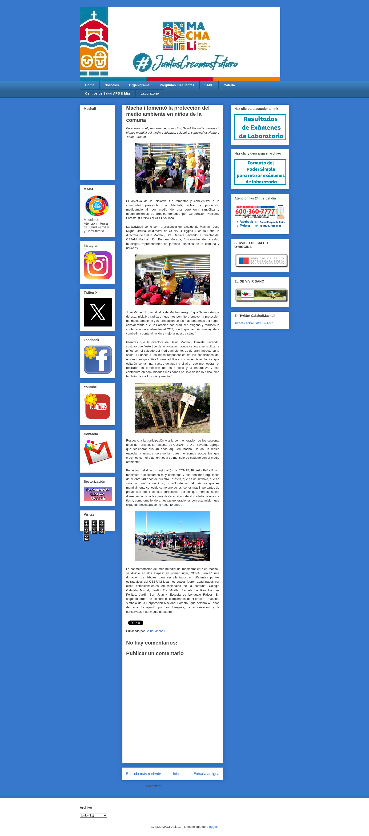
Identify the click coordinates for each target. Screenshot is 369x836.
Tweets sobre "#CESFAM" (253, 323)
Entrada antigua (206, 774)
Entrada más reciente (143, 774)
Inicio (177, 774)
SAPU (209, 85)
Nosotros (111, 85)
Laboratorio (149, 93)
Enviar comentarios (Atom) (182, 786)
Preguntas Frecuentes (177, 85)
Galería (229, 85)
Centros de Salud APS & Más (107, 93)
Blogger (212, 826)
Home (89, 85)
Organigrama (139, 85)
